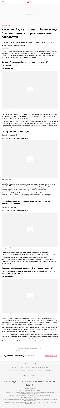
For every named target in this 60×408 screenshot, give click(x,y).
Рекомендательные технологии (35, 370)
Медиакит (28, 367)
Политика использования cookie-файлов (16, 370)
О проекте (15, 367)
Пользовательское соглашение (40, 367)
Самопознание (6, 25)
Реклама (22, 367)
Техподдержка (48, 370)
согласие (22, 348)
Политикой (21, 351)
